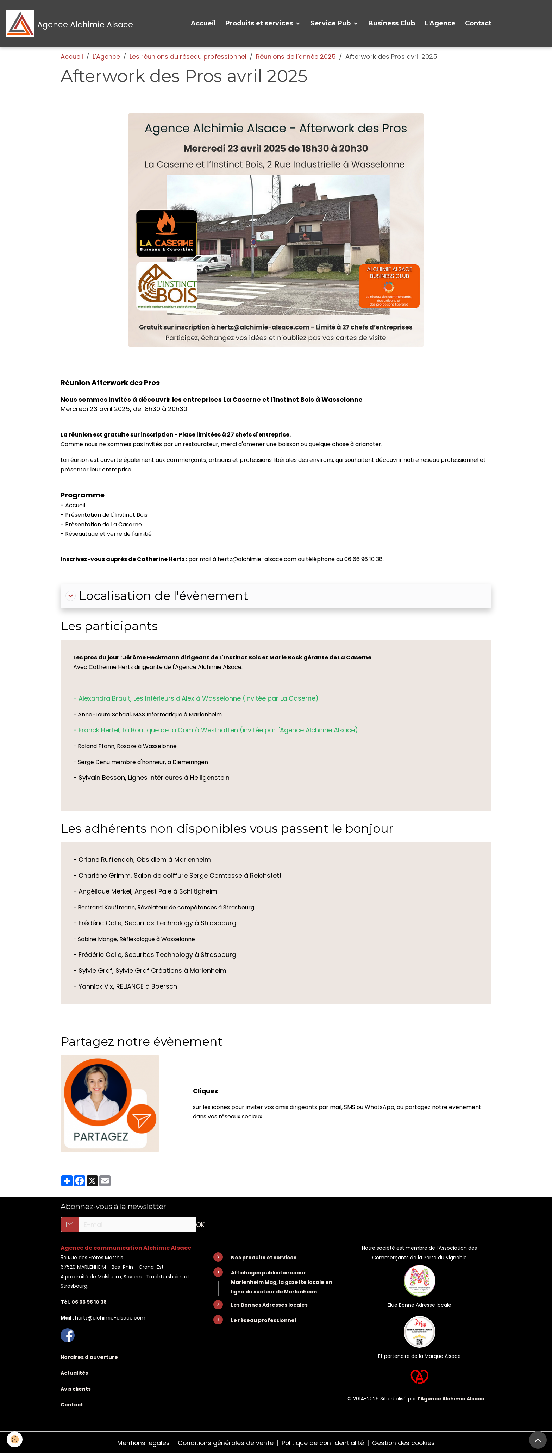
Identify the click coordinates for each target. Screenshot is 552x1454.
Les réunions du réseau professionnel (188, 56)
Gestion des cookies (404, 1443)
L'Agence (440, 23)
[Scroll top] (538, 1440)
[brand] (69, 24)
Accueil (203, 23)
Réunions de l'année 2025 (296, 56)
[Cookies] (15, 1439)
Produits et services (260, 23)
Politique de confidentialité (322, 1443)
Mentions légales (142, 1443)
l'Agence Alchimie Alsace (451, 1398)
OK (200, 1225)
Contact (478, 23)
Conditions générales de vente (225, 1443)
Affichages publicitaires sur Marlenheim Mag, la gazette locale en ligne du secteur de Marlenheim (281, 1283)
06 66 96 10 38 (89, 1302)
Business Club (391, 23)
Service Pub (331, 23)
